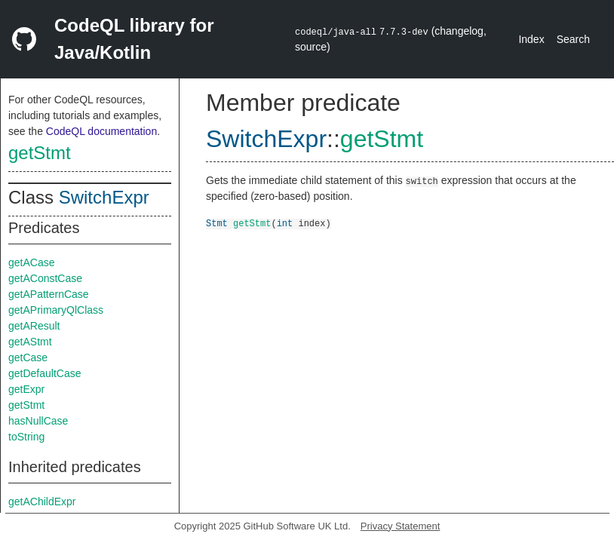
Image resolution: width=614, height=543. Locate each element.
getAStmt (30, 342)
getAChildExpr (42, 501)
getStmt (39, 153)
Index (531, 39)
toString (26, 437)
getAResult (34, 326)
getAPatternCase (48, 294)
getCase (28, 357)
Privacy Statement (401, 526)
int (285, 222)
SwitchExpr (104, 197)
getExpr (26, 389)
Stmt (217, 222)
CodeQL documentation (101, 131)
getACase (31, 262)
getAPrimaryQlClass (55, 310)
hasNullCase (38, 421)
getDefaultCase (44, 373)
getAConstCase (45, 278)
